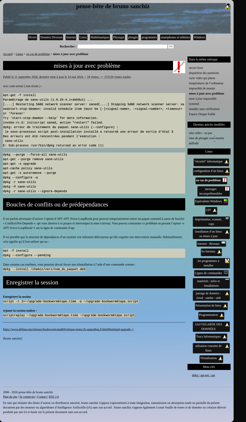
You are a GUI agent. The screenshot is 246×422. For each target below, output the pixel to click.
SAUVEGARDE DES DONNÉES (212, 326)
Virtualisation (211, 358)
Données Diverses (51, 37)
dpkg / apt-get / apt (203, 375)
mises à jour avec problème (206, 93)
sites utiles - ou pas (200, 133)
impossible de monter (202, 88)
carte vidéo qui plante (202, 78)
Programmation (211, 315)
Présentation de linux (211, 305)
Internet (71, 37)
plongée (133, 37)
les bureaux (211, 251)
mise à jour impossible (202, 98)
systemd (194, 103)
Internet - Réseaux (211, 243)
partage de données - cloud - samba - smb (212, 295)
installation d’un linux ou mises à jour (212, 233)
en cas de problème (38, 54)
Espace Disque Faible (202, 114)
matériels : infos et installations (213, 283)
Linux (83, 37)
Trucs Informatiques (211, 336)
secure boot (196, 67)
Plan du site (10, 396)
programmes (149, 37)
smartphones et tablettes (175, 37)
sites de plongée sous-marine (206, 138)
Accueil (8, 54)
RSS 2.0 (54, 396)
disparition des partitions (204, 73)
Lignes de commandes (211, 273)
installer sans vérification (204, 109)
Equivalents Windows (211, 201)
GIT (211, 210)
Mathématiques (100, 37)
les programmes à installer (213, 263)
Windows (199, 37)
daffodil (194, 143)
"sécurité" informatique (211, 161)
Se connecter (27, 396)
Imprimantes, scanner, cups (212, 221)
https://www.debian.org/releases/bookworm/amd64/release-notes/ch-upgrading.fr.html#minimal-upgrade (67, 329)
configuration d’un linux (211, 171)
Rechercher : (68, 46)
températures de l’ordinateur (206, 83)
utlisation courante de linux (212, 348)
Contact (42, 396)
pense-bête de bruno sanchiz (153, 6)
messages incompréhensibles (214, 191)
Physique (118, 37)
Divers (32, 37)
